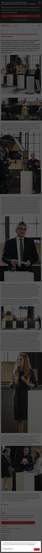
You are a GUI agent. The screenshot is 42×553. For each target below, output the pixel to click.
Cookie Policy (31, 544)
